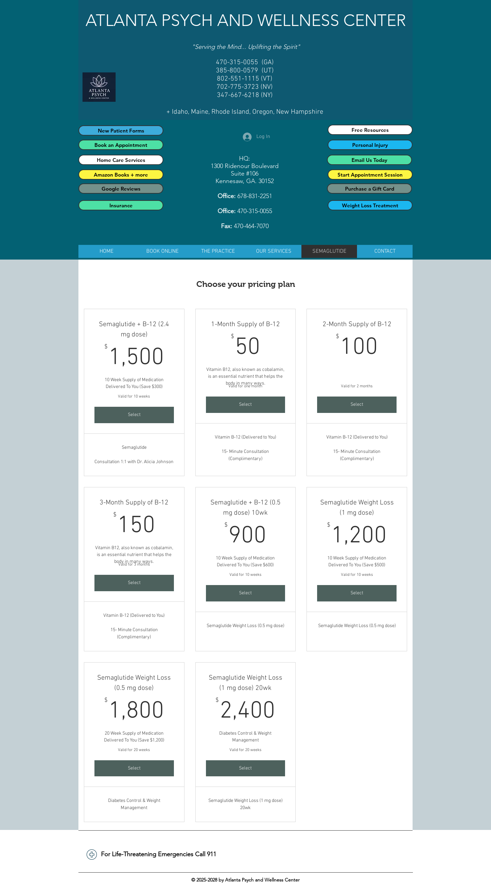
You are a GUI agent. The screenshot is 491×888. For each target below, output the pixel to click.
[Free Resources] (370, 130)
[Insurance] (120, 205)
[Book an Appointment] (120, 145)
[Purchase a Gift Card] (369, 188)
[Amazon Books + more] (120, 174)
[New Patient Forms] (120, 130)
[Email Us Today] (369, 160)
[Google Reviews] (120, 188)
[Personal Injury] (370, 145)
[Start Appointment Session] (370, 174)
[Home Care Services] (120, 160)
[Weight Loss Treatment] (370, 205)
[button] (218, 251)
